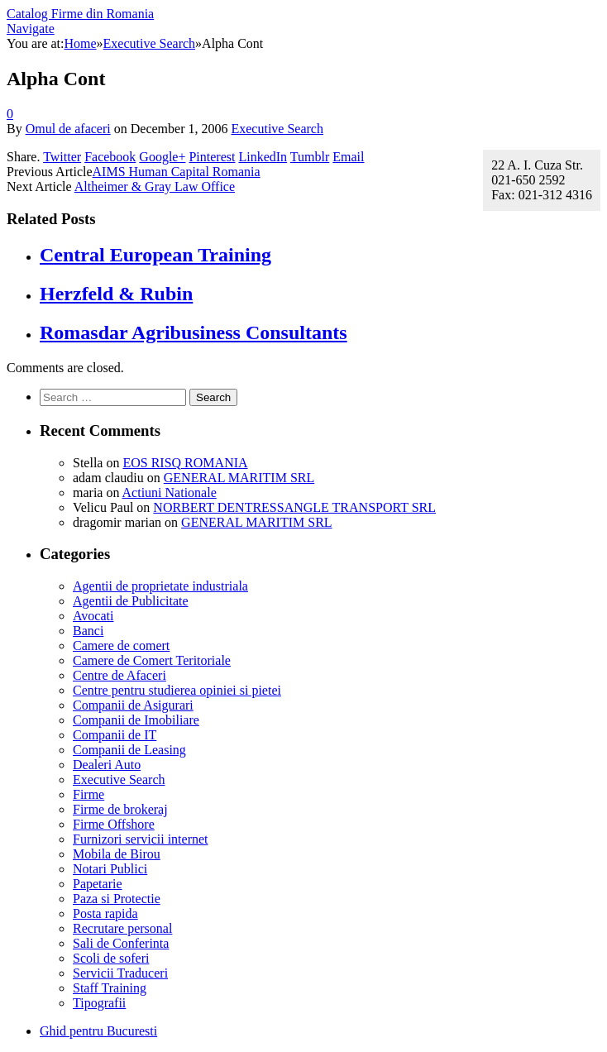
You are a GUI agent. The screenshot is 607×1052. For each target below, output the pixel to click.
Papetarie (97, 884)
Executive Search (277, 129)
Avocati (93, 616)
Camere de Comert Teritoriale (152, 660)
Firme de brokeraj (120, 809)
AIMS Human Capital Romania (176, 172)
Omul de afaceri (68, 129)
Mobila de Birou (116, 854)
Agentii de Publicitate (131, 601)
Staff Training (109, 988)
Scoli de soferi (111, 958)
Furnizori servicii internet (140, 839)
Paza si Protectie (116, 899)
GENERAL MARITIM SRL (239, 478)
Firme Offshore (114, 824)
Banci (88, 631)
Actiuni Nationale (169, 492)
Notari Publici (110, 869)
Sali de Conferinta (121, 943)
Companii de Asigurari (133, 705)
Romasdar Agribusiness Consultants (193, 332)
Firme (88, 794)
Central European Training (155, 254)
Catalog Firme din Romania (80, 14)
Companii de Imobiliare (136, 720)
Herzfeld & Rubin (116, 293)
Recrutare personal (122, 928)
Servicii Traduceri (120, 973)
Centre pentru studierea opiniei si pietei (177, 690)
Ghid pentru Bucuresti (98, 1031)
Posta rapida (105, 913)
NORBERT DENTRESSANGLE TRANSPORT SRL (294, 507)
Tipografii (99, 1003)
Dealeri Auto (107, 765)
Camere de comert (121, 645)
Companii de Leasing (129, 750)
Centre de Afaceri (119, 675)
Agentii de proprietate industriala (160, 586)
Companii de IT (114, 735)
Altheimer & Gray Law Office (154, 186)
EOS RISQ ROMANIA (184, 463)
